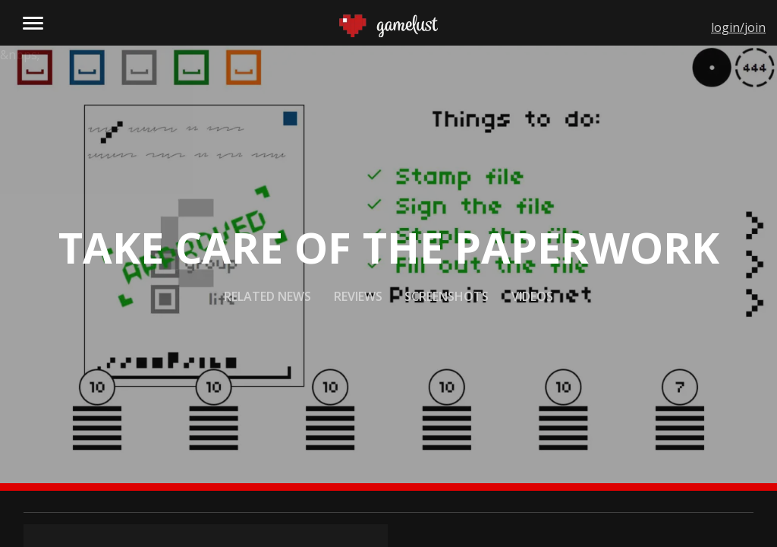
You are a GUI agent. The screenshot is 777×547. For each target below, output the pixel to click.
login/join (738, 27)
